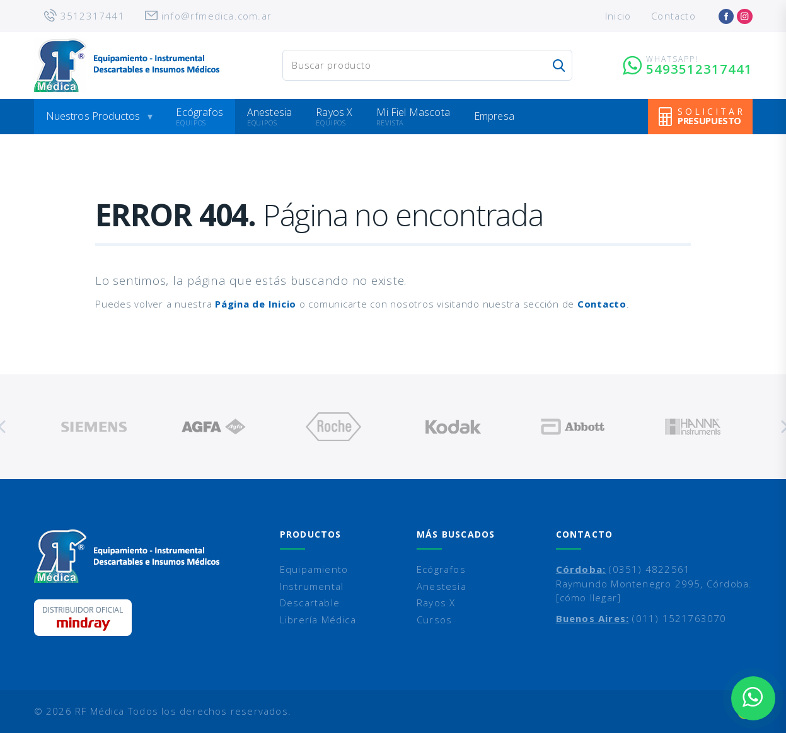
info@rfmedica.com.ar (216, 15)
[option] (94, 426)
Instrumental (312, 586)
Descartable (310, 602)
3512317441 (93, 15)
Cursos (434, 619)
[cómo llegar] (588, 597)
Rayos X (334, 112)
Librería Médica (318, 619)
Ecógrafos (199, 112)
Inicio (618, 15)
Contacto (673, 15)
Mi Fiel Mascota (412, 112)
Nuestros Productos (93, 116)
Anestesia (269, 112)
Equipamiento (314, 569)
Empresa (494, 116)
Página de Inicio (255, 303)
